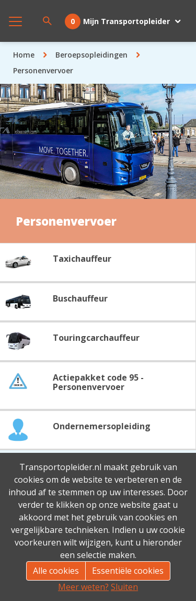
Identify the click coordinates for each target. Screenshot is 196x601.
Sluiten (124, 587)
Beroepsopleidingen (91, 55)
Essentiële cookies (128, 570)
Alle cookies (56, 570)
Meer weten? (83, 587)
